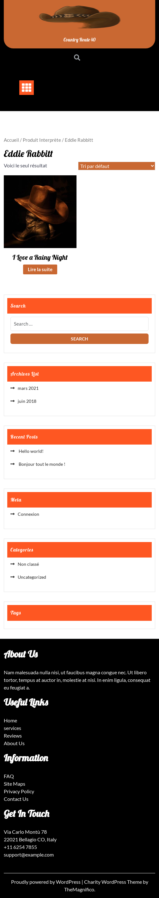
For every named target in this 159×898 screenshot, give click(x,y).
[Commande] (116, 166)
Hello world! (31, 451)
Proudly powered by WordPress (46, 882)
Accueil (11, 140)
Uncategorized (32, 577)
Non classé (28, 564)
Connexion (28, 514)
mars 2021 (28, 388)
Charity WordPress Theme (113, 882)
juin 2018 (27, 401)
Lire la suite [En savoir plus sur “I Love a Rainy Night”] (40, 269)
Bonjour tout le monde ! (41, 464)
